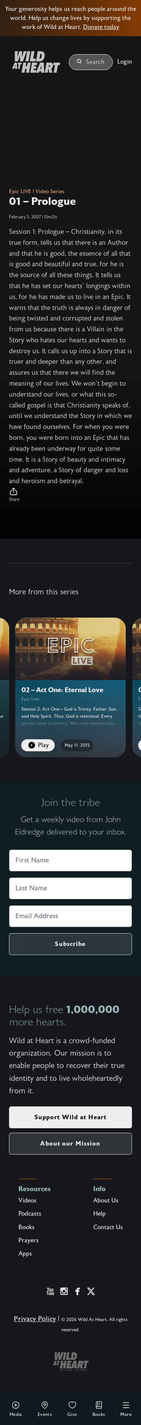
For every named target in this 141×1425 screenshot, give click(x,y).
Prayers (28, 1240)
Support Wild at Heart (71, 1117)
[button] (70, 495)
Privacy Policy (35, 1319)
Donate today (101, 27)
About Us (105, 1200)
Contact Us (108, 1227)
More (126, 1409)
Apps (25, 1253)
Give (72, 1409)
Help (99, 1213)
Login (124, 61)
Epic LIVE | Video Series (36, 192)
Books (98, 1409)
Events (45, 1409)
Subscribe (70, 943)
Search (91, 62)
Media (15, 1409)
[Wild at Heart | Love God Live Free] (33, 62)
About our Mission (70, 1143)
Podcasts (29, 1213)
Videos (27, 1200)
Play (38, 745)
